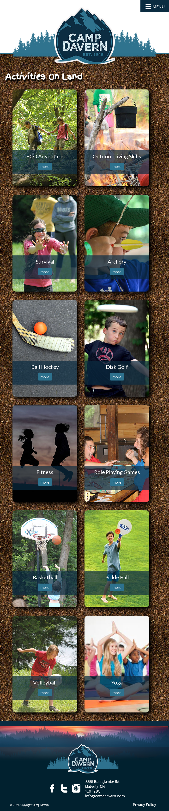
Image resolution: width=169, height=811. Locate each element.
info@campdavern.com (105, 796)
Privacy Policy (144, 804)
